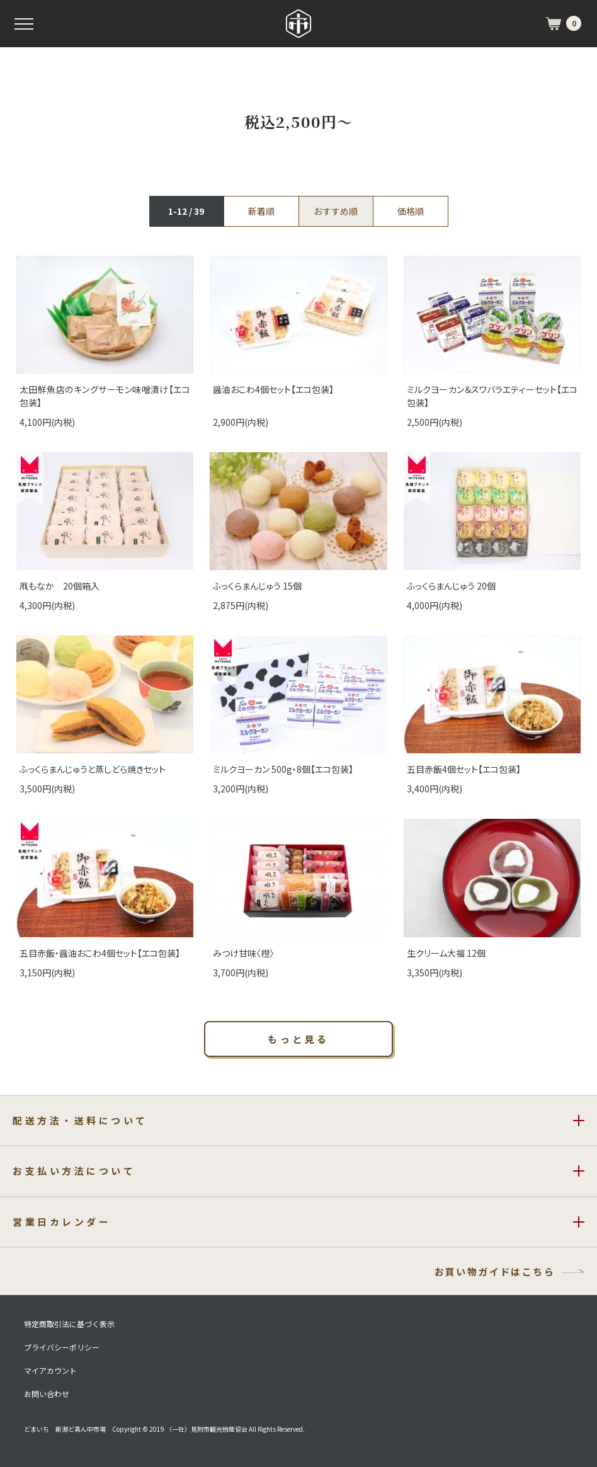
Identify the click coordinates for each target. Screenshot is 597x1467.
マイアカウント (50, 1370)
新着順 (261, 211)
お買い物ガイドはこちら (495, 1271)
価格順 (410, 211)
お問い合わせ (46, 1394)
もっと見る (298, 1039)
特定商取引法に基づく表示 (69, 1324)
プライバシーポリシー (62, 1347)
